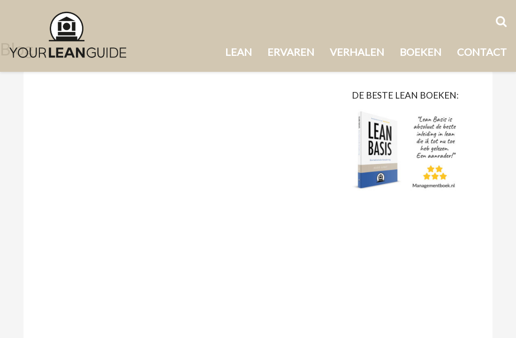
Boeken (420, 52)
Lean (238, 52)
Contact (482, 52)
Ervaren (290, 52)
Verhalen (357, 52)
